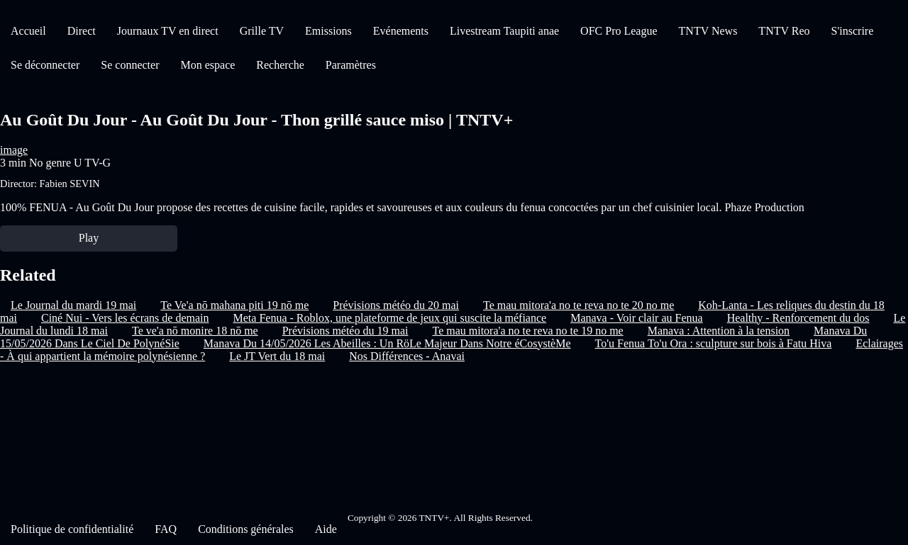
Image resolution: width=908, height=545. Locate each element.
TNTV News (708, 31)
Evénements (400, 31)
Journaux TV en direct (167, 31)
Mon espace (207, 65)
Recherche (280, 65)
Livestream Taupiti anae (504, 31)
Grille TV (262, 31)
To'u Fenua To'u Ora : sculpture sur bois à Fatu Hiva (713, 343)
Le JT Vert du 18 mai (277, 356)
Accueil (28, 31)
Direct (81, 31)
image (14, 150)
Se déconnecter (45, 65)
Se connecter (130, 65)
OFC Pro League (618, 31)
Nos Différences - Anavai (407, 356)
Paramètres (351, 65)
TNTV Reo (783, 31)
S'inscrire (852, 31)
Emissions (328, 31)
